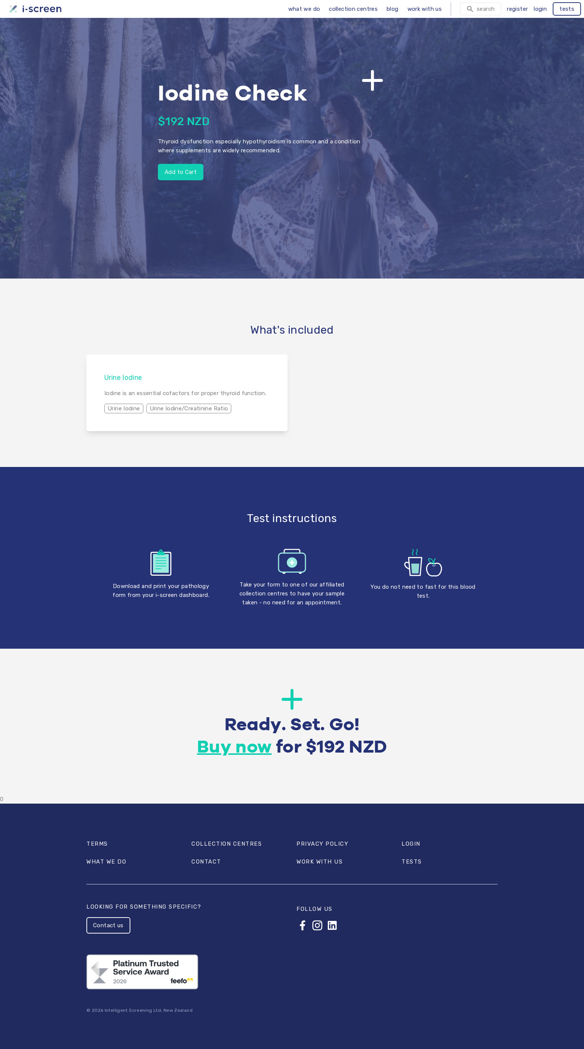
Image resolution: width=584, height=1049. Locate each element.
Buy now (234, 747)
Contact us (108, 925)
